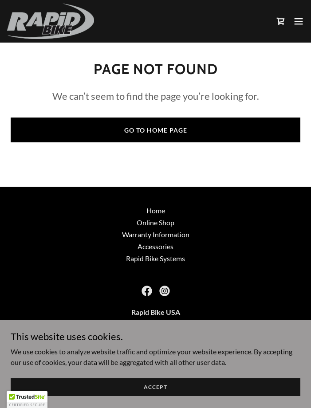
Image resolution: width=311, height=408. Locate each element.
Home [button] (155, 210)
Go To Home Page (155, 130)
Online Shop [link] (155, 222)
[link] (50, 21)
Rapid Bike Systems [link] (155, 258)
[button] (298, 21)
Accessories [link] (155, 246)
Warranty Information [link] (155, 234)
